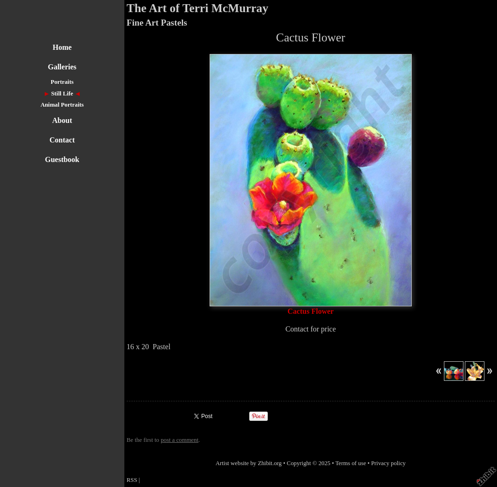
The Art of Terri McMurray (197, 8)
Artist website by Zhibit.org (249, 463)
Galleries (62, 67)
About (62, 120)
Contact (62, 140)
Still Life (62, 93)
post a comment (179, 440)
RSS (132, 480)
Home (62, 47)
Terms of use (350, 463)
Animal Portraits (62, 104)
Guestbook (62, 159)
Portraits (62, 82)
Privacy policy (388, 463)
